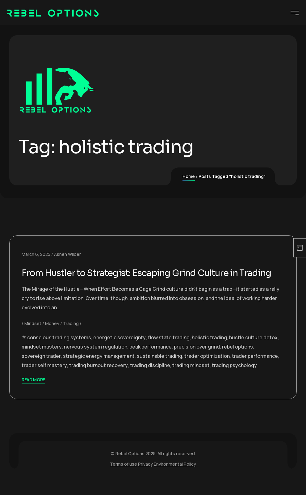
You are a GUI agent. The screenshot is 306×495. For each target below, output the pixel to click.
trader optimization (207, 367)
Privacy (145, 475)
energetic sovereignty (119, 348)
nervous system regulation (95, 358)
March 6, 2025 (36, 254)
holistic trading (209, 348)
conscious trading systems (59, 348)
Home (188, 176)
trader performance (255, 367)
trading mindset (191, 376)
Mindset (32, 335)
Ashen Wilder (67, 254)
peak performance (150, 358)
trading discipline (150, 376)
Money (52, 335)
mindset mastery (42, 358)
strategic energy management (99, 367)
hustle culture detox (253, 348)
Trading (71, 335)
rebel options (237, 358)
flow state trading (169, 348)
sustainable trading (159, 367)
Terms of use (123, 475)
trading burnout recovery (98, 376)
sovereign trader (41, 367)
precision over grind (197, 358)
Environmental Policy (175, 475)
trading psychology (234, 376)
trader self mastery (44, 376)
